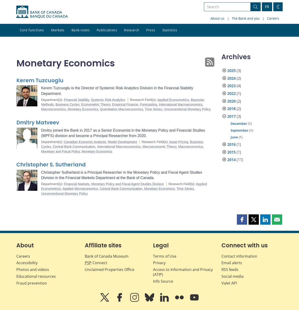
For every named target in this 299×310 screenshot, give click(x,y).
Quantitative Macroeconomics (121, 109)
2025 (231, 70)
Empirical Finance (125, 104)
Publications (107, 30)
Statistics (169, 30)
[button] (242, 219)
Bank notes (80, 30)
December (239, 123)
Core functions (32, 30)
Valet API (229, 283)
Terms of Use (164, 256)
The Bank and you (246, 18)
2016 (231, 144)
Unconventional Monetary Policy (187, 109)
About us (217, 18)
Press (150, 30)
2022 (231, 93)
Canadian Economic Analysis (85, 142)
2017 (231, 116)
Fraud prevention (31, 283)
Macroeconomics (53, 109)
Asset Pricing (178, 142)
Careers (273, 18)
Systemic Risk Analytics (108, 100)
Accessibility (27, 262)
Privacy (159, 262)
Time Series (153, 109)
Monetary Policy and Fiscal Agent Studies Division (127, 184)
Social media (232, 276)
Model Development (122, 142)
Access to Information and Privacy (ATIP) (183, 272)
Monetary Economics (83, 109)
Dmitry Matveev (37, 122)
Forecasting (148, 104)
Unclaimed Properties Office (109, 269)
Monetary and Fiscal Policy (60, 151)
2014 (231, 159)
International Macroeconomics (181, 104)
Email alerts (231, 262)
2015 (231, 152)
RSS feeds (229, 269)
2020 (231, 101)
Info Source (163, 281)
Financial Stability (76, 100)
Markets (57, 30)
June (234, 137)
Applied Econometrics (173, 100)
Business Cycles (67, 104)
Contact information (239, 256)
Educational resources (36, 276)
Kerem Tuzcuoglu (40, 80)
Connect (96, 262)
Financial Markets (76, 184)
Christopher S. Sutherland (51, 164)
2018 (231, 108)
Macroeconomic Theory (159, 146)
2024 (231, 78)
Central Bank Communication (74, 146)
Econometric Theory (95, 104)
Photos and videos (32, 269)
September (239, 130)
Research (131, 30)
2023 (231, 85)
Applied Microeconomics (80, 189)
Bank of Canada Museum (106, 256)
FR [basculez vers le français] (267, 6)
